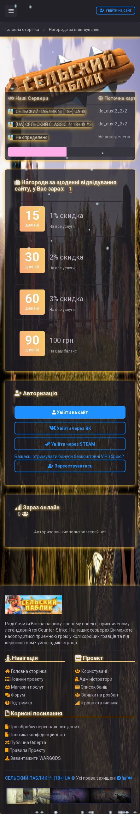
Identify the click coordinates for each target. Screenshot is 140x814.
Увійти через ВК (70, 428)
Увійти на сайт (115, 10)
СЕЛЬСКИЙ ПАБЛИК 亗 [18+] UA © (40, 778)
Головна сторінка (22, 29)
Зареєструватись (70, 465)
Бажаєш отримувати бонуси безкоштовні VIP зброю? (69, 456)
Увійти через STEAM (70, 444)
